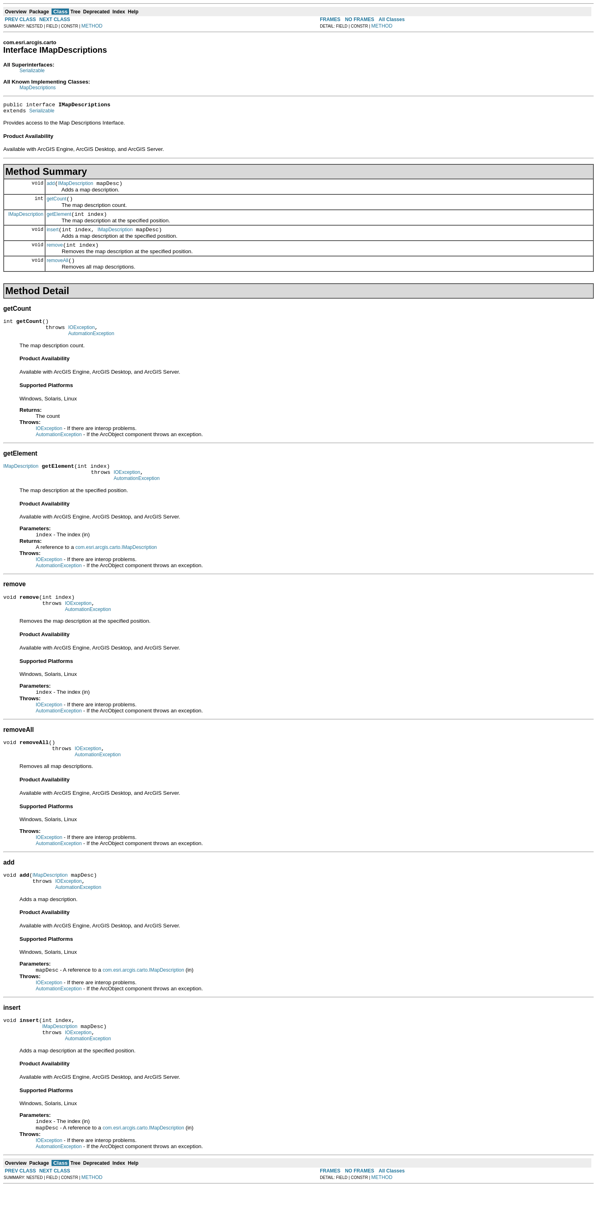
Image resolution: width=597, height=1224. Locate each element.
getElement (59, 220)
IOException (81, 339)
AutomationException (91, 347)
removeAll (57, 270)
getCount (57, 204)
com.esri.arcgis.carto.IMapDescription (116, 565)
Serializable (32, 70)
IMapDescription (75, 187)
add (51, 187)
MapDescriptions (37, 87)
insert (52, 237)
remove (55, 253)
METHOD (92, 26)
